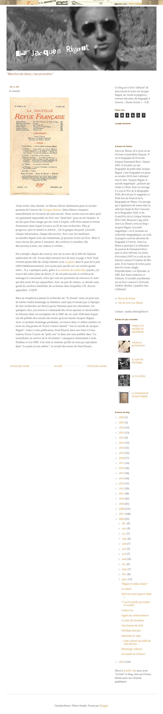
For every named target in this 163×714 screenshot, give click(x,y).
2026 (122, 417)
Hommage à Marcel (131, 649)
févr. (124, 574)
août (124, 543)
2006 (122, 519)
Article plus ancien (97, 366)
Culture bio (127, 610)
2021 (122, 442)
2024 (122, 427)
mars (125, 569)
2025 (122, 422)
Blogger (104, 705)
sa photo (70, 261)
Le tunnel (126, 588)
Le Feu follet (138, 376)
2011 (122, 493)
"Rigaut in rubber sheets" (134, 583)
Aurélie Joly (129, 670)
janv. (125, 579)
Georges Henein (52, 209)
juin (124, 553)
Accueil (58, 366)
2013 (122, 483)
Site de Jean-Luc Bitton (130, 302)
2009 (122, 503)
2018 (122, 458)
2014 (122, 478)
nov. (124, 528)
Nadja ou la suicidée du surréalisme (138, 328)
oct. (124, 533)
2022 (122, 437)
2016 (122, 468)
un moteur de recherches (72, 270)
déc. (124, 523)
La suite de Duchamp (132, 620)
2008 (122, 508)
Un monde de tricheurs (133, 654)
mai (124, 559)
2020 (122, 447)
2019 (122, 453)
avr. (124, 564)
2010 (122, 498)
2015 (122, 473)
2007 (122, 513)
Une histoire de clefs (132, 625)
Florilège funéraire (131, 630)
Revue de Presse (126, 298)
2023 (122, 432)
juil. (124, 548)
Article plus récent (19, 366)
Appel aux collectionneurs (135, 615)
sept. (125, 538)
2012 (122, 488)
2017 (122, 463)
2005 (122, 661)
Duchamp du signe (131, 635)
